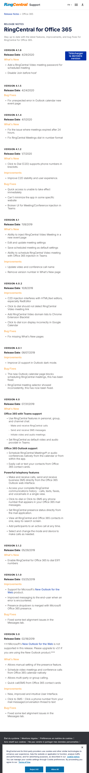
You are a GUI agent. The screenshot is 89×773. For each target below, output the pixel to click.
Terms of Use (24, 770)
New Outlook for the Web (37, 643)
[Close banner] (82, 756)
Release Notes (11, 14)
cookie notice (73, 765)
